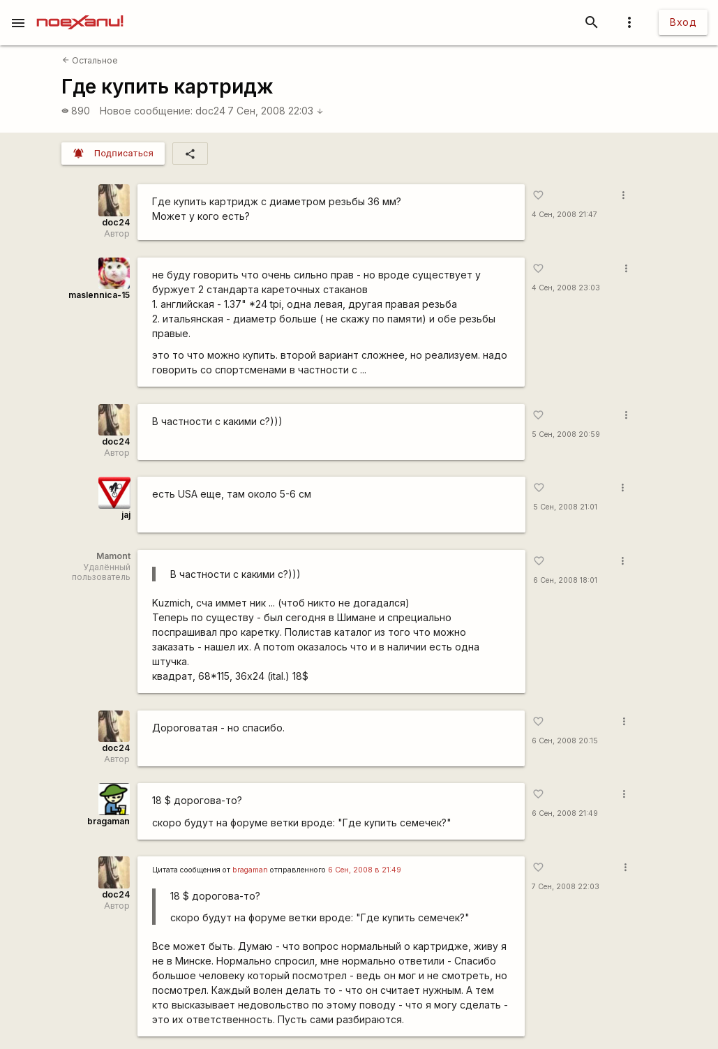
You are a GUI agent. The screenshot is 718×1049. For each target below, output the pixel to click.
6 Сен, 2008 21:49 (565, 813)
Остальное (90, 60)
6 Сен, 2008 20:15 (565, 740)
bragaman (108, 821)
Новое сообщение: (146, 111)
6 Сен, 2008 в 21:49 (364, 870)
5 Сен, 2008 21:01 (565, 507)
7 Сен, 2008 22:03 (275, 111)
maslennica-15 (99, 295)
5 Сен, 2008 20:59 (566, 434)
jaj (125, 514)
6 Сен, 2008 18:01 (565, 580)
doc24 (210, 111)
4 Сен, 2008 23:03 (566, 287)
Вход (683, 22)
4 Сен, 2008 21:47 (564, 214)
